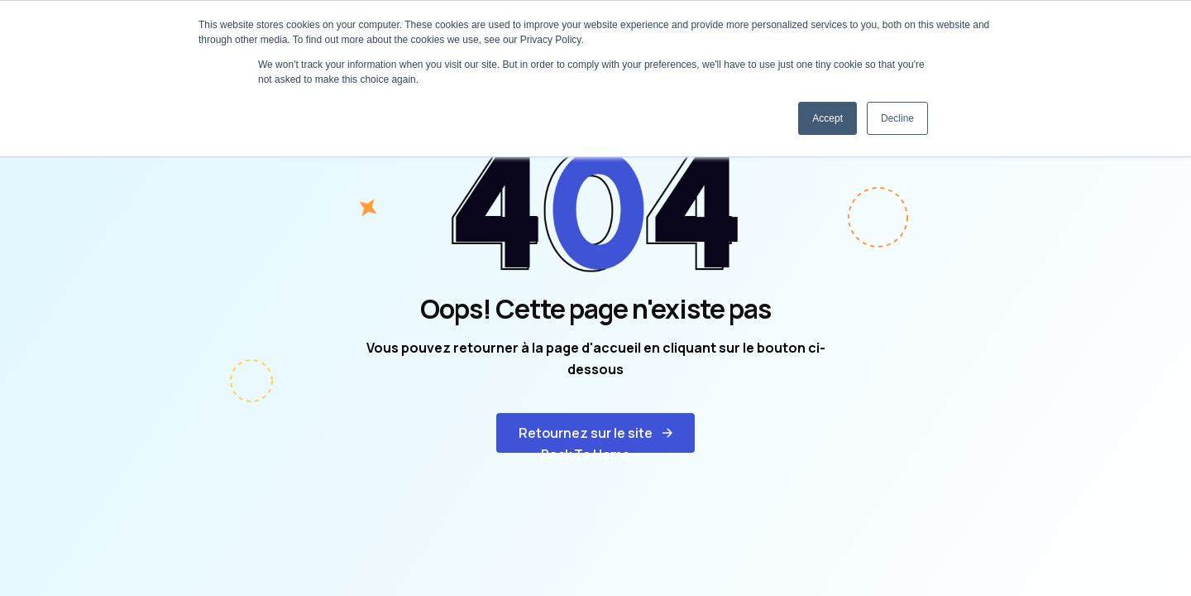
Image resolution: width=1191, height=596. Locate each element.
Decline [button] (897, 118)
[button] (595, 433)
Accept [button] (827, 118)
